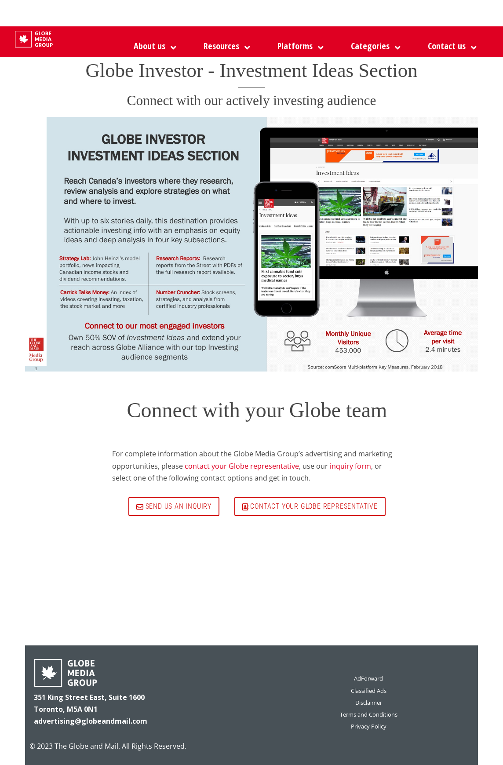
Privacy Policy (368, 726)
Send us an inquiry (173, 506)
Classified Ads (368, 691)
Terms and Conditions (368, 714)
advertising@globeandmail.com (90, 721)
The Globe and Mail (86, 746)
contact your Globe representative (242, 466)
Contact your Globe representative (310, 506)
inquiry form (350, 466)
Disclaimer (368, 703)
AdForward (368, 678)
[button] (298, 46)
